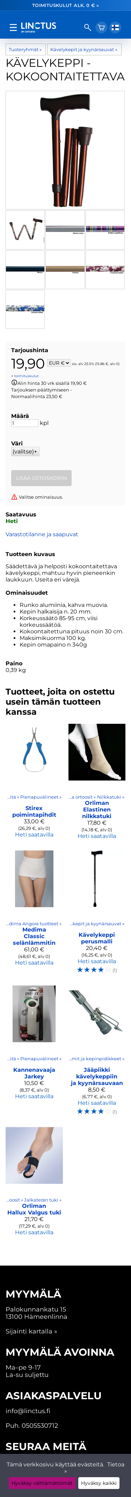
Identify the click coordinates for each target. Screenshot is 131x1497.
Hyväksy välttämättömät (42, 1483)
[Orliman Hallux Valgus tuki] (34, 1184)
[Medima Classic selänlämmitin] (34, 915)
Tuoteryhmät (25, 49)
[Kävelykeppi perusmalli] (97, 915)
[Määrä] (24, 423)
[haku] (87, 27)
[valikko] (13, 27)
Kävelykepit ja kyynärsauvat (83, 49)
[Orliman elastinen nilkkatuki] (97, 784)
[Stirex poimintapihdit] (34, 784)
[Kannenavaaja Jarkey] (34, 1053)
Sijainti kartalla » (31, 1331)
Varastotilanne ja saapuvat (42, 534)
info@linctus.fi (28, 1411)
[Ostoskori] (101, 27)
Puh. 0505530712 (32, 1425)
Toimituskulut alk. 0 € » (65, 5)
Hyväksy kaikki (99, 1483)
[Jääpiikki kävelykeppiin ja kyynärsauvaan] (97, 1053)
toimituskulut (26, 376)
